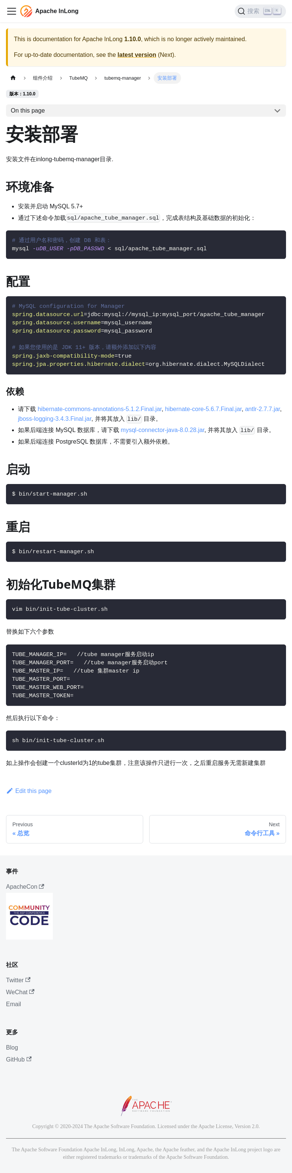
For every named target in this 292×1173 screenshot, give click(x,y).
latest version (137, 55)
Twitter (18, 980)
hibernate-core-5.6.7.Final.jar (203, 409)
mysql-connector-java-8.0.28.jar (162, 430)
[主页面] (13, 78)
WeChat (20, 992)
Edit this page (29, 791)
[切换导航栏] (11, 11)
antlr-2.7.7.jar (262, 409)
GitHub (18, 1059)
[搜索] (260, 11)
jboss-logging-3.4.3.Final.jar (54, 419)
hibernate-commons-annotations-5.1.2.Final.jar (99, 409)
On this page (28, 110)
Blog (12, 1047)
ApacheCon (25, 886)
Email (13, 1004)
